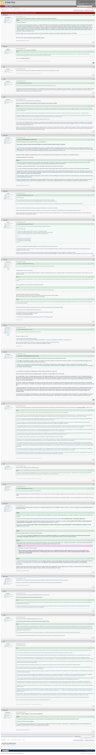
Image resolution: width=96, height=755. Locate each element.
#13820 (93, 710)
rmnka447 (5, 191)
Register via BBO (81, 4)
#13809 (93, 259)
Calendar (10, 6)
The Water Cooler (16, 8)
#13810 (93, 325)
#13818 (93, 615)
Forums (2, 6)
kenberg (5, 352)
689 (12, 739)
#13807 (93, 191)
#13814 (93, 484)
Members (6, 6)
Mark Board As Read (19, 753)
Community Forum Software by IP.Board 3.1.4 (88, 753)
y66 (4, 67)
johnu (4, 79)
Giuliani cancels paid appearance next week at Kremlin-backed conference (29, 597)
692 (18, 739)
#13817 (93, 591)
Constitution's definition (81, 407)
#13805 (93, 97)
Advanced (95, 6)
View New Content (90, 8)
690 (14, 739)
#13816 (93, 576)
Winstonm (5, 14)
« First (8, 739)
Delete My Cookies (13, 753)
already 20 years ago (25, 58)
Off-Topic (11, 8)
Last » (24, 739)
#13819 (93, 641)
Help (92, 4)
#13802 (93, 46)
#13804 (93, 79)
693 (20, 739)
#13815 (93, 503)
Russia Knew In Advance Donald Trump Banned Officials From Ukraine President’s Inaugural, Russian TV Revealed (36, 103)
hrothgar (5, 259)
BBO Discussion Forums (5, 8)
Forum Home (8, 753)
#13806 (93, 135)
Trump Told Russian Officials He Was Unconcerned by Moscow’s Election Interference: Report (32, 621)
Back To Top (3, 753)
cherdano (5, 46)
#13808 (93, 220)
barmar (4, 484)
